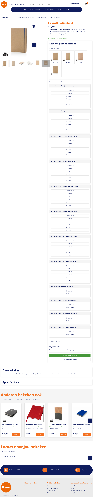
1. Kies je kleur (54, 48)
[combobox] (44, 4)
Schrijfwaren (74, 474)
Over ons (27, 472)
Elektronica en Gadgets (78, 476)
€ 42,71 (7, 420)
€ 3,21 (54, 420)
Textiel (59, 9)
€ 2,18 (31, 420)
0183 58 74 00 (74, 4)
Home (12, 17)
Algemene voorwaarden (54, 472)
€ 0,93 (78, 420)
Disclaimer (50, 479)
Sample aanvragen (70, 343)
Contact (5, 485)
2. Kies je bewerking (56, 66)
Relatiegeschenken (35, 9)
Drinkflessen (74, 472)
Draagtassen (75, 479)
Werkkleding (49, 9)
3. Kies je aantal (54, 325)
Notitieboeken (41, 17)
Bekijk (16, 420)
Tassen (67, 9)
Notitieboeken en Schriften (26, 17)
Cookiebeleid (51, 476)
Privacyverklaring (52, 474)
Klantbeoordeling (58, 34)
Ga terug (5, 17)
